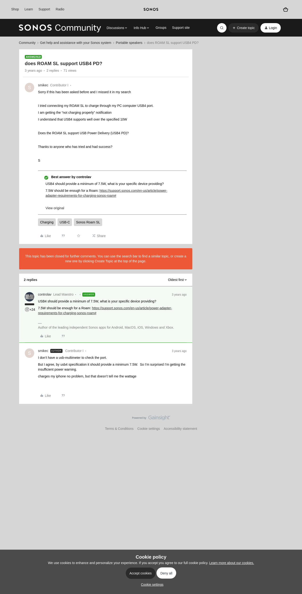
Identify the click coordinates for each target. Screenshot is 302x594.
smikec (43, 85)
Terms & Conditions (119, 429)
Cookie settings (148, 429)
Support (44, 9)
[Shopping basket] (285, 9)
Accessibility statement (180, 429)
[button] (243, 28)
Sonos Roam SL (88, 222)
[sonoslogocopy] (151, 9)
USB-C (65, 222)
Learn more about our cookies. (231, 563)
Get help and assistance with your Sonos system (75, 43)
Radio (60, 9)
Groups (160, 27)
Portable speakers (129, 43)
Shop (15, 9)
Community (27, 43)
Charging (47, 222)
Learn (29, 9)
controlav (44, 294)
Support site (181, 27)
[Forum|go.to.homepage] (60, 28)
